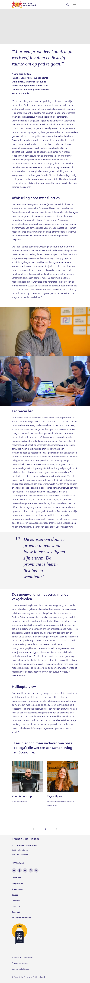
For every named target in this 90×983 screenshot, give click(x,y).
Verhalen (16, 901)
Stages (15, 895)
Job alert (16, 912)
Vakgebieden (18, 884)
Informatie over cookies (22, 958)
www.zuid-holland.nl (21, 918)
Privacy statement (20, 963)
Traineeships (17, 889)
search (67, 4)
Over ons (16, 906)
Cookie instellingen (20, 969)
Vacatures (16, 878)
